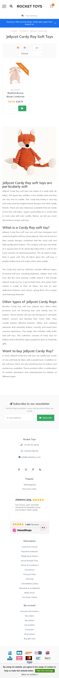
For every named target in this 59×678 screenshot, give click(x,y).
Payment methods (29, 551)
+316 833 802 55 (30, 451)
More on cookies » (30, 674)
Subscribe (45, 418)
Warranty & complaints (29, 588)
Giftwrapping (30, 484)
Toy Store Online (29, 597)
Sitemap (30, 579)
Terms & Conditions (30, 565)
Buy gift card (29, 638)
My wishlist (29, 625)
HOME (14, 31)
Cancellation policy (29, 583)
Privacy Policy (29, 574)
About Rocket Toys (29, 560)
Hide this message (45, 671)
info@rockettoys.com (31, 457)
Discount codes (29, 489)
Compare (29, 629)
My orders (29, 616)
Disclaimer (29, 570)
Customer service (30, 547)
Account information (29, 611)
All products (29, 634)
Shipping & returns (29, 556)
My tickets (29, 620)
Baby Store (29, 592)
